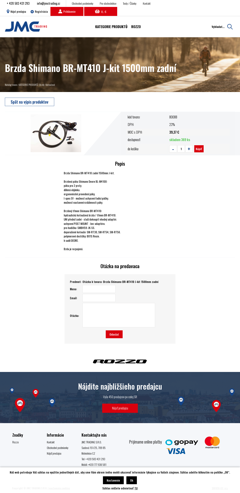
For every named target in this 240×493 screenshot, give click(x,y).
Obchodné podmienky (82, 3)
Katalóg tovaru (11, 85)
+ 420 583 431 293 (18, 3)
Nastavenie (113, 480)
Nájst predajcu (16, 11)
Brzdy (41, 85)
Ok (131, 480)
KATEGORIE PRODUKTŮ (28, 85)
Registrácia (39, 11)
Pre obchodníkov (108, 3)
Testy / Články (129, 3)
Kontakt (147, 3)
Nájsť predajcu (120, 408)
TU (136, 488)
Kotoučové (50, 85)
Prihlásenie (67, 11)
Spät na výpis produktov (29, 102)
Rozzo (15, 442)
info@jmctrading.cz (48, 3)
